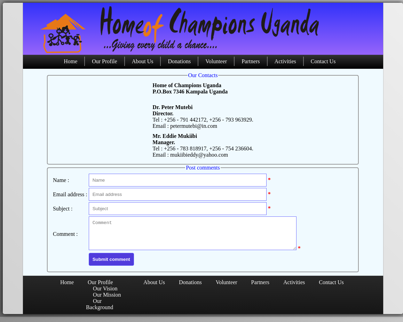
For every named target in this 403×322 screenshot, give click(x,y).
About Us (142, 61)
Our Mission (107, 300)
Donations (179, 61)
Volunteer (216, 61)
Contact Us (323, 61)
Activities (285, 61)
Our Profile (104, 61)
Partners (251, 61)
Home (70, 61)
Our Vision (105, 294)
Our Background (99, 309)
